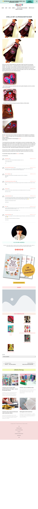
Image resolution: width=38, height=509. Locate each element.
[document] (19, 254)
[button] (36, 1)
